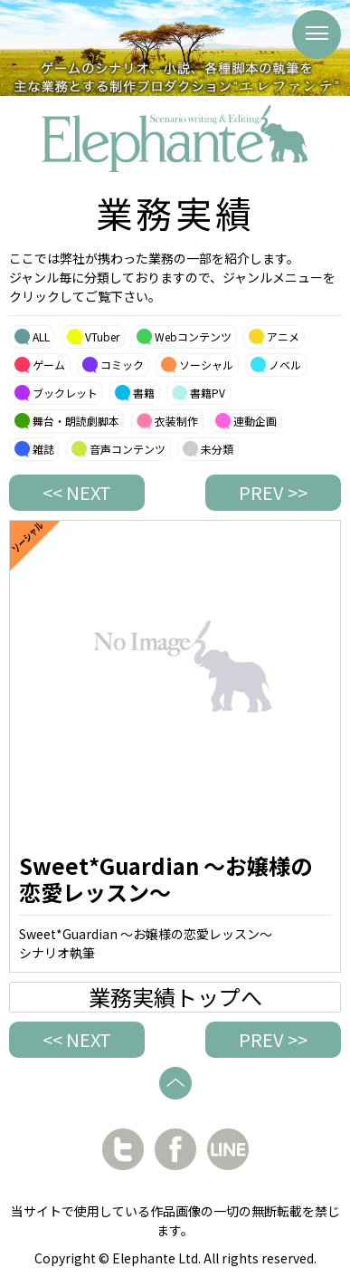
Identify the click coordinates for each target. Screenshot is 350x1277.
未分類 (217, 448)
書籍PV (207, 392)
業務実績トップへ (175, 997)
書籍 (144, 392)
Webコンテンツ (193, 336)
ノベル (285, 364)
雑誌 (43, 448)
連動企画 (255, 420)
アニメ (283, 336)
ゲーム (49, 364)
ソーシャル (206, 364)
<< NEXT (77, 492)
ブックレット (65, 392)
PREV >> (273, 492)
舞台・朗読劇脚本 (76, 420)
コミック (122, 364)
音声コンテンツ (128, 448)
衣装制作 (176, 420)
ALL (41, 336)
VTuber (102, 336)
